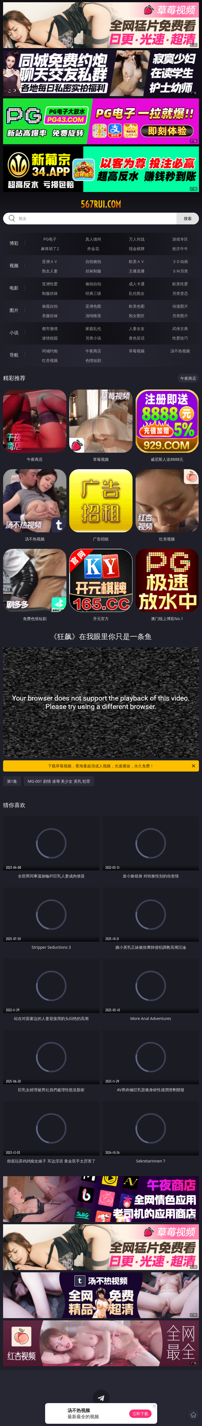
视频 (14, 265)
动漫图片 (180, 306)
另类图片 (180, 315)
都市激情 (50, 328)
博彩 (14, 243)
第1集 (12, 781)
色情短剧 (93, 360)
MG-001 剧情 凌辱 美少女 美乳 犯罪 (59, 781)
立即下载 (140, 1413)
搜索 (188, 218)
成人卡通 (137, 283)
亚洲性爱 (50, 283)
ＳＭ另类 (180, 271)
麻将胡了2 (50, 248)
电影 (14, 288)
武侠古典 (180, 328)
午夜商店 (93, 350)
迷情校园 (50, 338)
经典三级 (93, 293)
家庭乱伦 (93, 328)
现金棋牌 (137, 248)
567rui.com (101, 204)
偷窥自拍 (50, 306)
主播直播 (137, 271)
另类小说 (93, 338)
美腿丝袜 (50, 315)
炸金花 (93, 248)
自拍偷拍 (93, 261)
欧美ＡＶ (137, 261)
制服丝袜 (50, 293)
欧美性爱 (180, 283)
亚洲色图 (93, 306)
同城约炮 (50, 350)
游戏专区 (180, 239)
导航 (14, 355)
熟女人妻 (50, 271)
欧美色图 (137, 306)
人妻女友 (137, 328)
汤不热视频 (180, 350)
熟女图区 (137, 315)
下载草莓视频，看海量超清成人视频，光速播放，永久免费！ (122, 766)
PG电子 (50, 239)
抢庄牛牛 (180, 248)
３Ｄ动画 (180, 261)
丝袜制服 (93, 271)
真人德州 (93, 239)
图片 (14, 310)
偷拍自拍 (93, 283)
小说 (14, 332)
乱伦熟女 (137, 293)
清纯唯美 (93, 315)
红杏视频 (50, 360)
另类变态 (180, 293)
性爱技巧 (180, 338)
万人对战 (137, 239)
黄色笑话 (137, 338)
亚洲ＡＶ (50, 261)
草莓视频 (137, 350)
